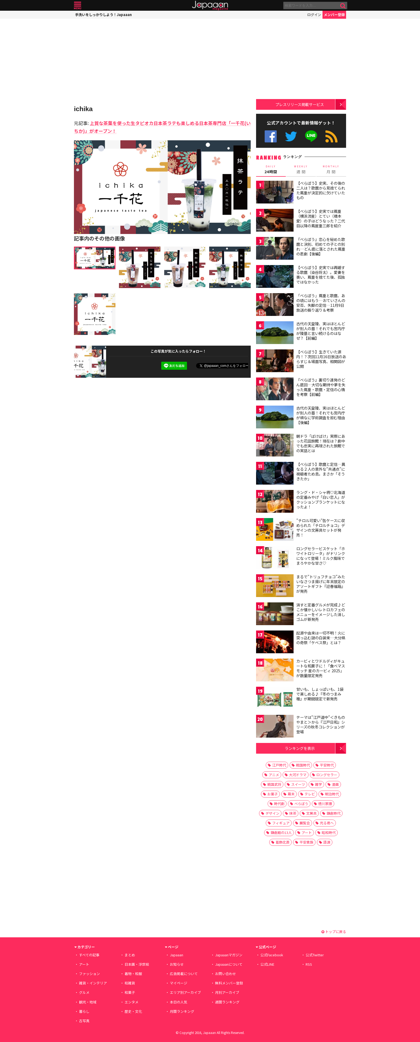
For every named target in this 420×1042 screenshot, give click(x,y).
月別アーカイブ (227, 992)
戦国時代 (303, 765)
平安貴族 (306, 842)
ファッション (89, 973)
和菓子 (130, 992)
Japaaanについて (228, 964)
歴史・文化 (133, 1011)
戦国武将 (274, 784)
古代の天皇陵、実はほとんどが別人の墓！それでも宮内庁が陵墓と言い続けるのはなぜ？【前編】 (320, 331)
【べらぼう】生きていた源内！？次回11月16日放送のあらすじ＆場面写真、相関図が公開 (321, 359)
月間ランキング (182, 1011)
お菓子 (272, 793)
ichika (83, 108)
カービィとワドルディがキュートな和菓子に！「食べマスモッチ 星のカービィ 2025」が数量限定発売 (320, 668)
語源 (326, 842)
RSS (331, 136)
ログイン (314, 14)
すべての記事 (89, 954)
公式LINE (311, 136)
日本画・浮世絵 (137, 964)
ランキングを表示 (300, 748)
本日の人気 (178, 1002)
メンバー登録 (334, 14)
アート (307, 832)
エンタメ (131, 1002)
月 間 (331, 169)
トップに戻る (333, 931)
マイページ (178, 983)
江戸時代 (279, 765)
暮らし (84, 1011)
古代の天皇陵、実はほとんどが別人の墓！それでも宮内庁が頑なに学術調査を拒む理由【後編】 (320, 415)
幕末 (291, 793)
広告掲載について (184, 973)
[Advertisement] (162, 61)
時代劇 (279, 803)
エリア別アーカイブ (185, 992)
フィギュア (281, 822)
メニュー (77, 5)
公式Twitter (291, 136)
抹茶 (292, 813)
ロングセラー (326, 774)
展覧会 (304, 822)
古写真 (84, 1020)
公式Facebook (270, 136)
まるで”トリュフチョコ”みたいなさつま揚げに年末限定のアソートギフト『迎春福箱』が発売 (320, 584)
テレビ (310, 793)
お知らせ (177, 964)
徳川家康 (325, 803)
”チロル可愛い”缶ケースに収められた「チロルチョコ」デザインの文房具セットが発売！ (320, 528)
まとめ (130, 954)
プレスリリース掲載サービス (299, 104)
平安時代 (327, 765)
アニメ (274, 774)
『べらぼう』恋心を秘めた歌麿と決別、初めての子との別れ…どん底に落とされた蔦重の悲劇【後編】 (320, 246)
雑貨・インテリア (93, 983)
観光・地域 (87, 1002)
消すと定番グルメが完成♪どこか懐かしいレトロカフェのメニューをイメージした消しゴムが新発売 (320, 612)
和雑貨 (130, 983)
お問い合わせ (225, 973)
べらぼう (301, 803)
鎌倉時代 (333, 813)
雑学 (318, 784)
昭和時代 (329, 832)
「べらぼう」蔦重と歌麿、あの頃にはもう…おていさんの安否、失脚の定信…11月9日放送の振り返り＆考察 (320, 303)
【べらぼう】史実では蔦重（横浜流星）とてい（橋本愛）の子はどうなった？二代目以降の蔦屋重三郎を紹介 (320, 218)
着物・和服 (133, 973)
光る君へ (327, 822)
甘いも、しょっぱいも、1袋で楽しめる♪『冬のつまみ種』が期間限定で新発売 (319, 693)
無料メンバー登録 (229, 983)
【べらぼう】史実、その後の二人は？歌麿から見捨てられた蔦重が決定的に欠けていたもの (320, 190)
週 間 (301, 169)
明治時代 (332, 793)
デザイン (272, 813)
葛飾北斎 (283, 842)
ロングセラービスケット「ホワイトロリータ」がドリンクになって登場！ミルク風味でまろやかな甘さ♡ (320, 556)
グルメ (84, 992)
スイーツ (298, 784)
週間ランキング (227, 1002)
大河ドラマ (297, 774)
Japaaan (210, 5)
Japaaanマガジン (228, 954)
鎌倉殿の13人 (281, 832)
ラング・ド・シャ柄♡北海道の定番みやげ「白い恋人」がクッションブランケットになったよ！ (320, 499)
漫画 (335, 784)
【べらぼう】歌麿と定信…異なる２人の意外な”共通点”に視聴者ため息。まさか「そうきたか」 (320, 471)
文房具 (311, 813)
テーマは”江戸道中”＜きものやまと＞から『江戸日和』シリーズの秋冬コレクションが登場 (320, 724)
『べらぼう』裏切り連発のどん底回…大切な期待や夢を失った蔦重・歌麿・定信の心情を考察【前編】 (320, 387)
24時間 (271, 169)
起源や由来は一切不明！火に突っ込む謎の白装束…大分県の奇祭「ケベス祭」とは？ (320, 637)
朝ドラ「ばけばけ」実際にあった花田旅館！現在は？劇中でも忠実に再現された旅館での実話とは (320, 443)
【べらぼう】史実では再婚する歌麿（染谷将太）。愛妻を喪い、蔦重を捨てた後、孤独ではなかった (320, 275)
